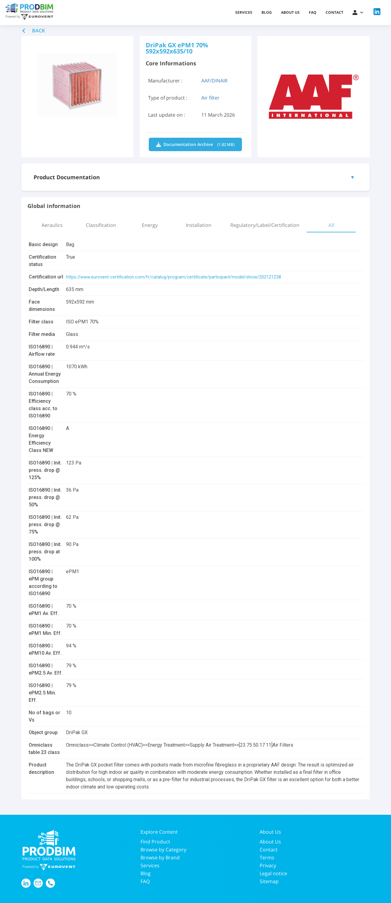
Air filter (210, 97)
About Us (270, 841)
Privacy (268, 865)
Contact (334, 12)
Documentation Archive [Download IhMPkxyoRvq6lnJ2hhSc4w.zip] (195, 144)
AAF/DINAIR (214, 80)
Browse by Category (163, 849)
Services (243, 12)
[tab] (51, 225)
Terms (267, 857)
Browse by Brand (160, 857)
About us (290, 12)
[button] (358, 12)
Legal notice (273, 873)
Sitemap (269, 881)
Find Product (155, 841)
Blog (266, 12)
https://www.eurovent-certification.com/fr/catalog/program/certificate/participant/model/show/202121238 (181, 277)
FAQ (312, 12)
